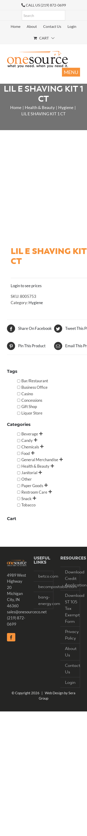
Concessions (31, 400)
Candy (27, 440)
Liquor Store (31, 413)
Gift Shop (29, 406)
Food (25, 453)
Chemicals (30, 446)
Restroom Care (34, 492)
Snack (26, 498)
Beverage (29, 433)
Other (26, 479)
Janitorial (29, 472)
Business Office (34, 387)
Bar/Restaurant (34, 380)
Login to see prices (26, 285)
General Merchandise (39, 459)
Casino (27, 393)
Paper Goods (32, 485)
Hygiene (36, 302)
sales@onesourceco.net (27, 611)
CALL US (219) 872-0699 (46, 5)
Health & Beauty (35, 466)
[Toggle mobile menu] (71, 72)
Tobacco (28, 504)
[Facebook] (11, 637)
